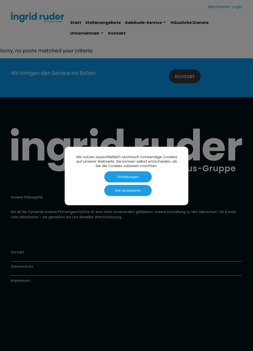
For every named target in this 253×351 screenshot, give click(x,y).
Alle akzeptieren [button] (128, 190)
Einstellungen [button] (128, 177)
